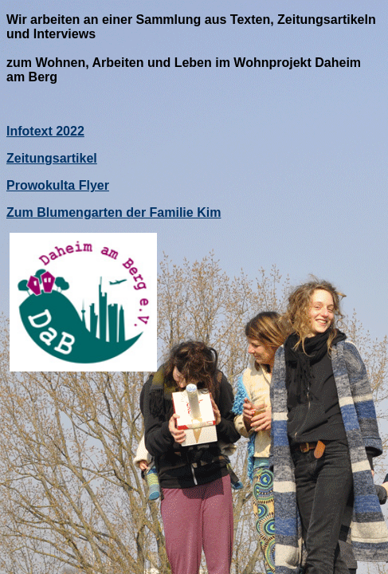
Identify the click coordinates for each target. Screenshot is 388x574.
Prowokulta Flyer (57, 185)
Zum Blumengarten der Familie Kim (113, 212)
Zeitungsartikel (51, 158)
